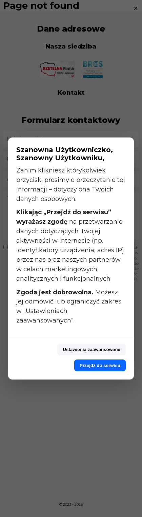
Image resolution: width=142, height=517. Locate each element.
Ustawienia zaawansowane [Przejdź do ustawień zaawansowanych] (91, 349)
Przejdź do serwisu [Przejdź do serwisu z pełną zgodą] (100, 365)
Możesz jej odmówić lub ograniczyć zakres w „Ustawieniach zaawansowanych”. (68, 307)
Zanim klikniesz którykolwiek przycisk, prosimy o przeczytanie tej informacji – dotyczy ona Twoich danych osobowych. (70, 185)
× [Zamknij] (136, 8)
